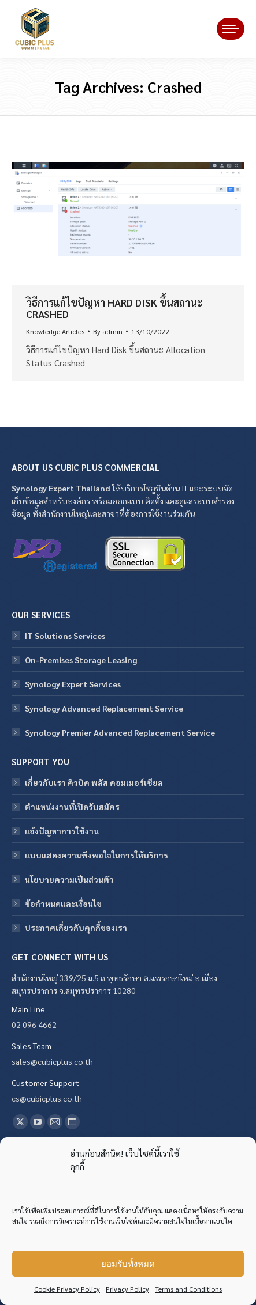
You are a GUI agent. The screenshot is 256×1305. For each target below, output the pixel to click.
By (108, 331)
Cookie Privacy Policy (67, 1288)
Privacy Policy (127, 1288)
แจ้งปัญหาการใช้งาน (62, 831)
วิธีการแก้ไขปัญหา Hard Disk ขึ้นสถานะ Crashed (114, 308)
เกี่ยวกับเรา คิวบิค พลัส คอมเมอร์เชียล (94, 782)
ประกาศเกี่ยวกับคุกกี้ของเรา (76, 927)
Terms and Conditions (188, 1288)
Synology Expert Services (73, 684)
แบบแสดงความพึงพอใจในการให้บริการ (96, 855)
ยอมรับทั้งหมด (128, 1264)
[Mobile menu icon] (230, 29)
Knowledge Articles (55, 331)
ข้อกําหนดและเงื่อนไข (63, 903)
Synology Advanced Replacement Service (104, 708)
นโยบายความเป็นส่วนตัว (69, 879)
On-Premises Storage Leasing (81, 660)
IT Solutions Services (65, 635)
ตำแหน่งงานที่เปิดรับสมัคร (72, 806)
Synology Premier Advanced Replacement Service (120, 732)
